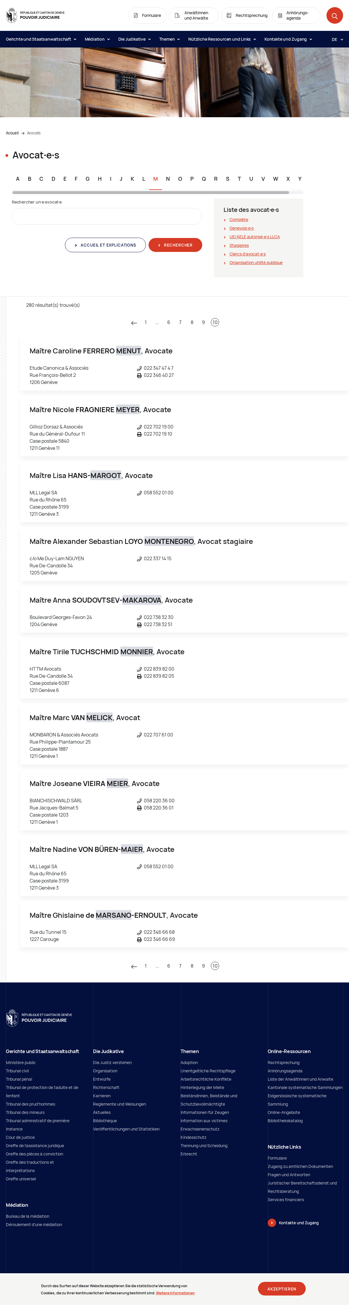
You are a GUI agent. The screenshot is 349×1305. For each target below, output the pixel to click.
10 (215, 322)
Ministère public (21, 1062)
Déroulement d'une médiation (34, 1224)
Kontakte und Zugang (288, 39)
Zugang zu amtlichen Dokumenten (300, 1166)
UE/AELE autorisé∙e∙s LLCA (255, 236)
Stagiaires (239, 245)
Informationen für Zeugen (205, 1112)
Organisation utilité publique (256, 262)
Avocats (34, 133)
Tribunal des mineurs (25, 1112)
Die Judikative (134, 39)
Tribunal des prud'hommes (30, 1104)
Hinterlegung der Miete (202, 1087)
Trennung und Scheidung (204, 1145)
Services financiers (286, 1199)
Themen (169, 39)
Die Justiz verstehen (112, 1062)
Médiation (97, 39)
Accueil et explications (107, 245)
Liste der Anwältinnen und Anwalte (300, 1079)
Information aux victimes (204, 1120)
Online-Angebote (284, 1112)
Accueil (12, 133)
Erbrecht (189, 1154)
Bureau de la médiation (27, 1216)
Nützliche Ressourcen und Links (222, 39)
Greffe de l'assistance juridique (35, 1145)
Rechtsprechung (283, 1062)
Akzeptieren (281, 1290)
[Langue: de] (335, 39)
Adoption (189, 1062)
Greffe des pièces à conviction (34, 1154)
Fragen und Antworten (289, 1174)
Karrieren (102, 1095)
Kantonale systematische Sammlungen (305, 1087)
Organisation (105, 1071)
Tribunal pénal (19, 1079)
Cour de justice (20, 1137)
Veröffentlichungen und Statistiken (126, 1129)
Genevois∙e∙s (242, 228)
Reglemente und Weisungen (119, 1104)
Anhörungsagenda (285, 1071)
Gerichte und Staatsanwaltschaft (41, 39)
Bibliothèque (105, 1120)
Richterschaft (106, 1087)
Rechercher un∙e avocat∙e (37, 202)
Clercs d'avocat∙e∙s (248, 254)
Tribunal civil (17, 1071)
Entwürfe (102, 1079)
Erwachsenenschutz (200, 1129)
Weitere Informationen (175, 1294)
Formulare (277, 1158)
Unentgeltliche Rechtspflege (208, 1071)
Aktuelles (102, 1112)
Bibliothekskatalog (285, 1120)
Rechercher (178, 245)
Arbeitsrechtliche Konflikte (206, 1079)
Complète (239, 219)
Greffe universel (21, 1179)
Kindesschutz (193, 1137)
